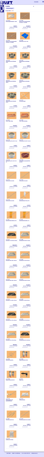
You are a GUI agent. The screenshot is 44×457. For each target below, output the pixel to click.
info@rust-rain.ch (34, 453)
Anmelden (36, 1)
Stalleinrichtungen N (9, 8)
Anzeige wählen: (8, 10)
